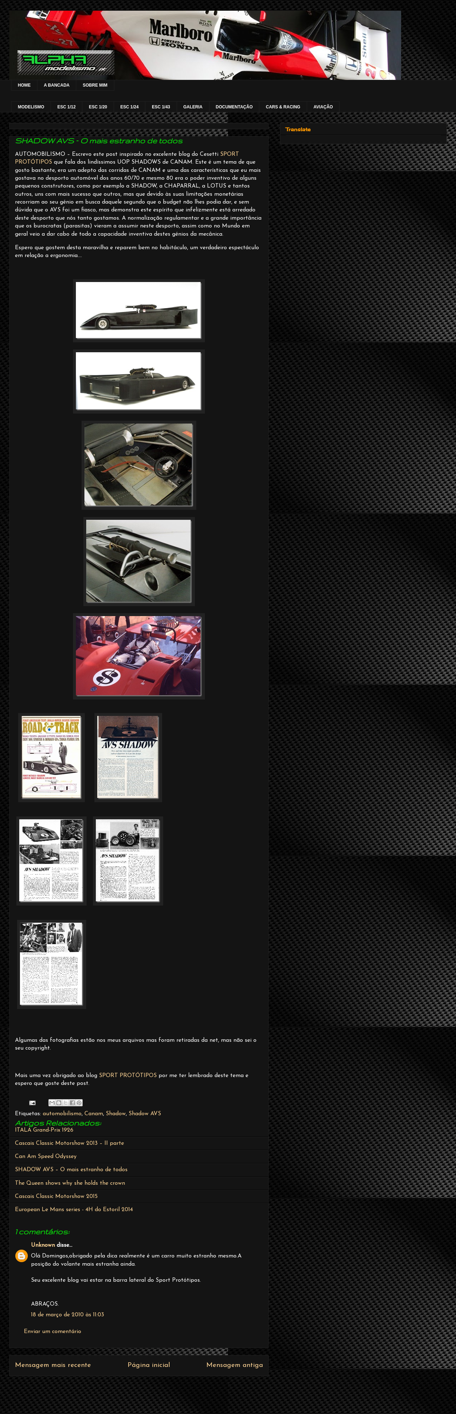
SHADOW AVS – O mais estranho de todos (71, 1170)
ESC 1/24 (129, 106)
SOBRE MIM (95, 85)
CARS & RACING (283, 106)
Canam (93, 1114)
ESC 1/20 (98, 106)
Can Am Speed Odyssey (46, 1156)
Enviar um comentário (52, 1331)
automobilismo (62, 1114)
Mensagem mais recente (53, 1365)
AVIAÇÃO (323, 106)
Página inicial (149, 1365)
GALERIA (193, 106)
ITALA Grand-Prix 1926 (44, 1130)
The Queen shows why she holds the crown (70, 1183)
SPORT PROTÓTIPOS (128, 1076)
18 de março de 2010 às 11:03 (67, 1315)
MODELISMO (31, 106)
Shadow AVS (145, 1114)
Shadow (116, 1114)
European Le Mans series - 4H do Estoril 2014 (74, 1210)
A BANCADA (56, 85)
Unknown (43, 1245)
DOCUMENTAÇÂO (234, 106)
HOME (24, 85)
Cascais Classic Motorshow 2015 (56, 1196)
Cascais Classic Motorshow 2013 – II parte (69, 1143)
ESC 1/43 (161, 106)
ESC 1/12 (66, 106)
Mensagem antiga (234, 1365)
